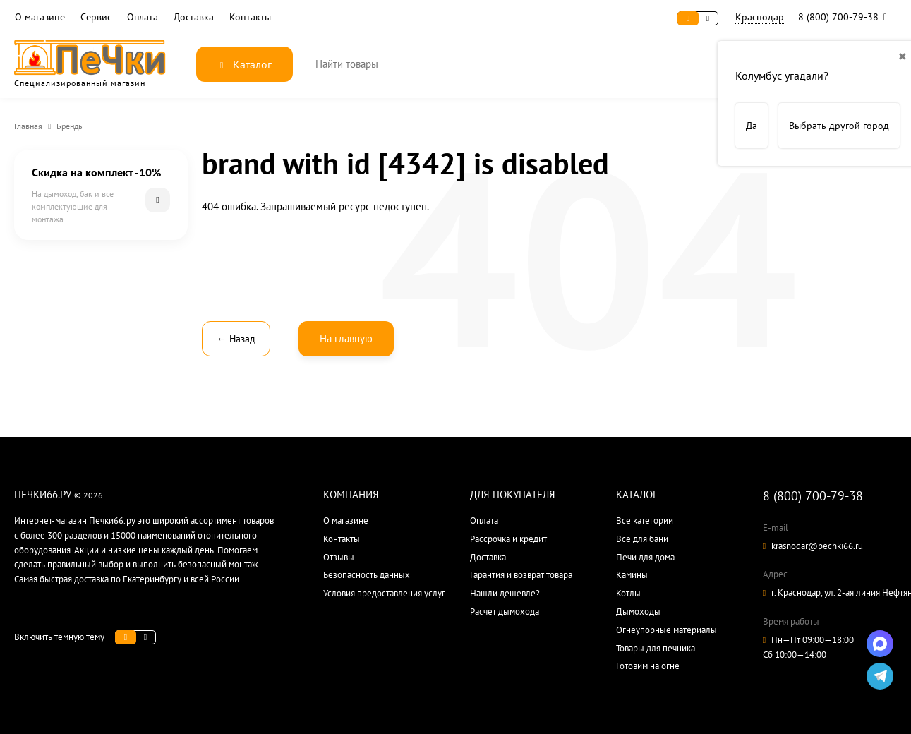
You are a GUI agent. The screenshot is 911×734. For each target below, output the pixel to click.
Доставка (194, 17)
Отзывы (338, 557)
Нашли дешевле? (505, 593)
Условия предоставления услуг (384, 593)
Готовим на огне (648, 666)
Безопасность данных (366, 575)
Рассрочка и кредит (508, 539)
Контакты (250, 17)
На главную (346, 338)
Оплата (142, 17)
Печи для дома (645, 557)
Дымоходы (638, 612)
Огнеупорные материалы (666, 630)
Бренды (70, 126)
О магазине (40, 17)
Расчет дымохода (504, 612)
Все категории (644, 521)
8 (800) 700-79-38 (845, 17)
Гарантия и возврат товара (521, 575)
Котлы (628, 593)
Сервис (95, 17)
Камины (632, 575)
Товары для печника (655, 648)
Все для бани (642, 539)
